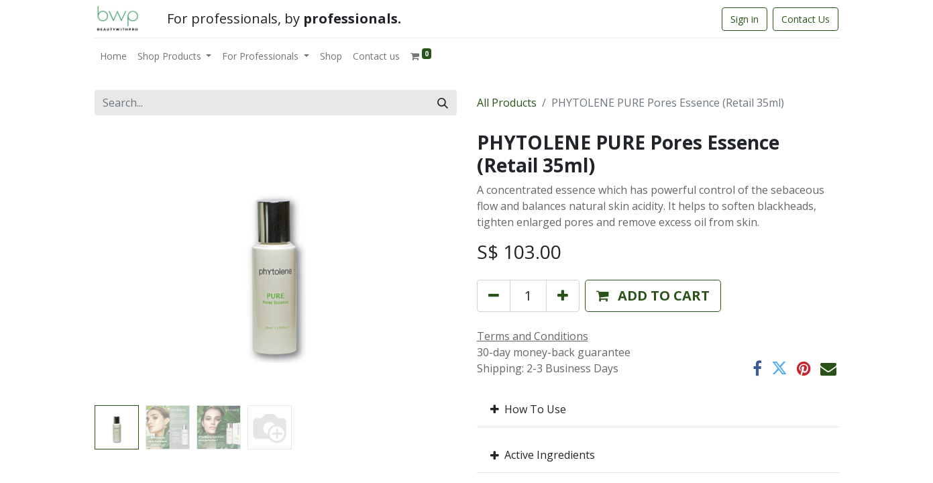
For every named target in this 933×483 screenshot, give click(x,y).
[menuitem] (113, 56)
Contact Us (805, 19)
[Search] (443, 102)
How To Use (528, 409)
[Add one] (563, 296)
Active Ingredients (542, 454)
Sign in (744, 19)
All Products (507, 102)
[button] (653, 296)
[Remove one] (493, 296)
